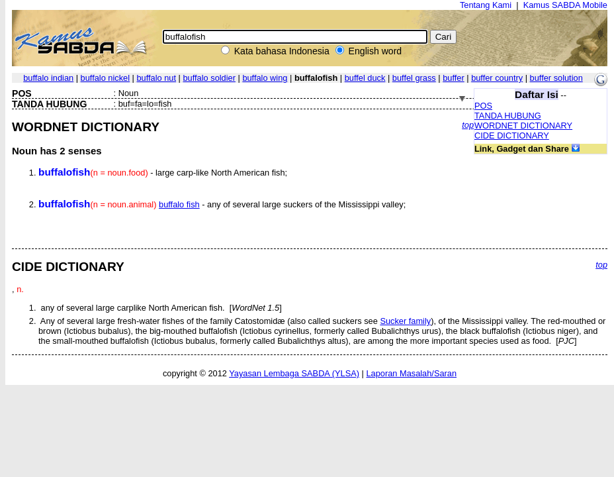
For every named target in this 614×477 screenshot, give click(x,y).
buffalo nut (157, 78)
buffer (453, 78)
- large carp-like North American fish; (162, 173)
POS (483, 106)
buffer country (497, 78)
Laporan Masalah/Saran (411, 373)
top (468, 125)
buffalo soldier (209, 78)
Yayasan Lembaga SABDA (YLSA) (294, 373)
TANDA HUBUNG (507, 116)
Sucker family (405, 321)
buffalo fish (179, 204)
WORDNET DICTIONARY (523, 126)
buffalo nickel (105, 78)
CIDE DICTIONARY (511, 135)
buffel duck (365, 78)
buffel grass (414, 78)
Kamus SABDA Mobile (565, 5)
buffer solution (556, 78)
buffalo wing (264, 78)
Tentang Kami (485, 5)
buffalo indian (48, 78)
